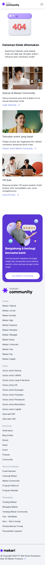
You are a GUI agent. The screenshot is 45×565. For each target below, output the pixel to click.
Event (5, 450)
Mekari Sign (7, 320)
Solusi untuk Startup (11, 370)
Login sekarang (11, 105)
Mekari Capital (8, 359)
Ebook (5, 440)
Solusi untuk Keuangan (13, 390)
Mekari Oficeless (9, 330)
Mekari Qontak (9, 315)
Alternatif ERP (8, 414)
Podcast (6, 454)
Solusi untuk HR (9, 385)
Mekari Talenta (9, 306)
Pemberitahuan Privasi (12, 526)
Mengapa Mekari (10, 507)
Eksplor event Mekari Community (19, 148)
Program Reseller (10, 490)
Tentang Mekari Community (15, 511)
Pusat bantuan (9, 471)
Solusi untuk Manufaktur (13, 404)
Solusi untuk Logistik (11, 409)
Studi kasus (7, 430)
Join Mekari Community (22, 276)
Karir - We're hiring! (11, 521)
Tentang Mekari (9, 502)
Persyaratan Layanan (12, 531)
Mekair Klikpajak (9, 335)
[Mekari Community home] (10, 4)
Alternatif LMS (9, 419)
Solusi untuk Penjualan (12, 395)
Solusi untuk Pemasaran (13, 399)
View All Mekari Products (13, 558)
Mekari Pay (7, 354)
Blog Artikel (7, 435)
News (5, 445)
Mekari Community (11, 481)
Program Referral (10, 485)
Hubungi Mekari (9, 476)
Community (7, 459)
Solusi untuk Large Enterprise (16, 380)
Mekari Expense (9, 325)
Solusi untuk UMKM (11, 375)
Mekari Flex (7, 349)
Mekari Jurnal (8, 310)
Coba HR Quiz (10, 195)
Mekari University (10, 344)
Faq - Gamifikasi (9, 516)
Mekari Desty (8, 339)
